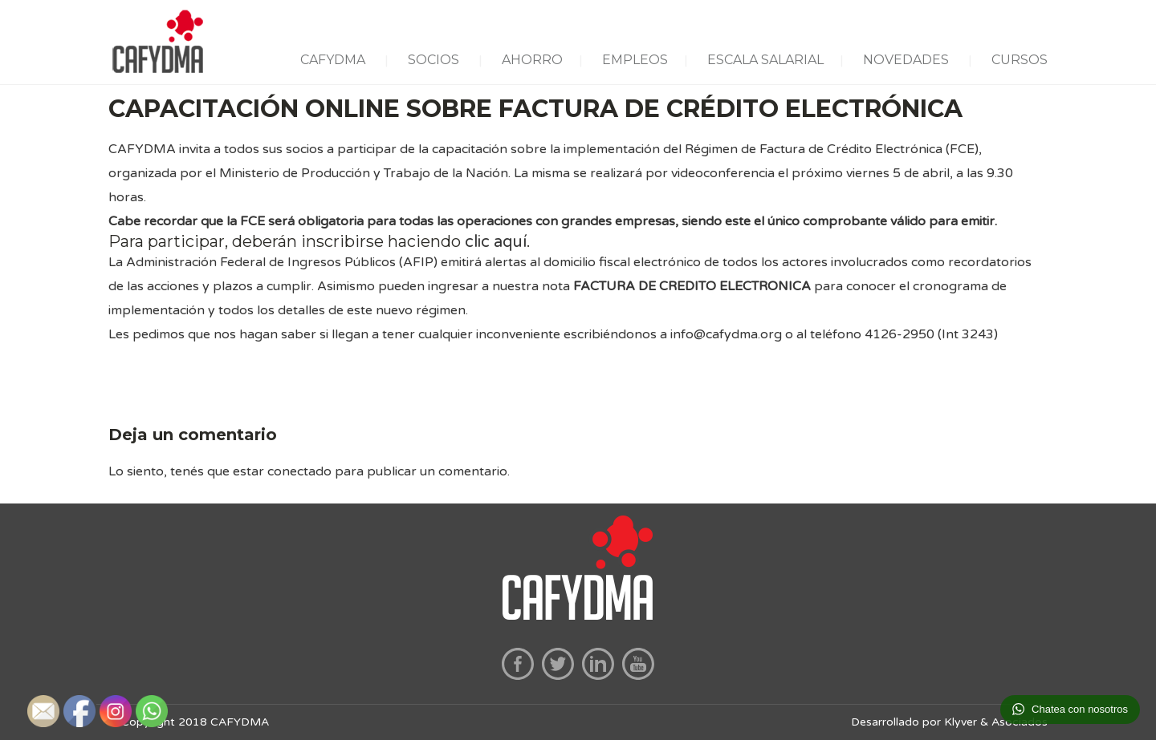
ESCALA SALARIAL (765, 59)
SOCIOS (433, 59)
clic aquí (496, 242)
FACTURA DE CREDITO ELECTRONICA (692, 286)
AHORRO (532, 59)
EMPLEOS (635, 59)
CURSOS (1019, 59)
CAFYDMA (332, 59)
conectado (299, 471)
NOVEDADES (906, 59)
